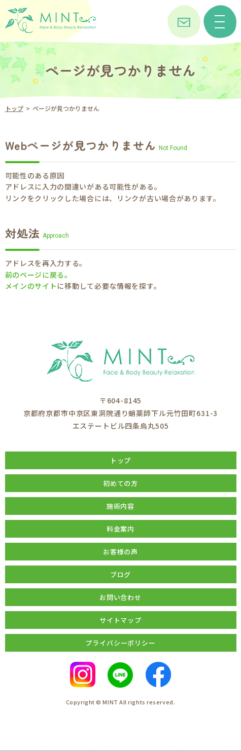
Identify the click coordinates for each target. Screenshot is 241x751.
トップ (14, 108)
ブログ (120, 574)
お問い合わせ (120, 597)
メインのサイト (31, 286)
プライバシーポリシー (120, 643)
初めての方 (121, 483)
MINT (110, 702)
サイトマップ (120, 620)
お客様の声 (121, 551)
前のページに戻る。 (38, 275)
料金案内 (121, 529)
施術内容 (121, 506)
